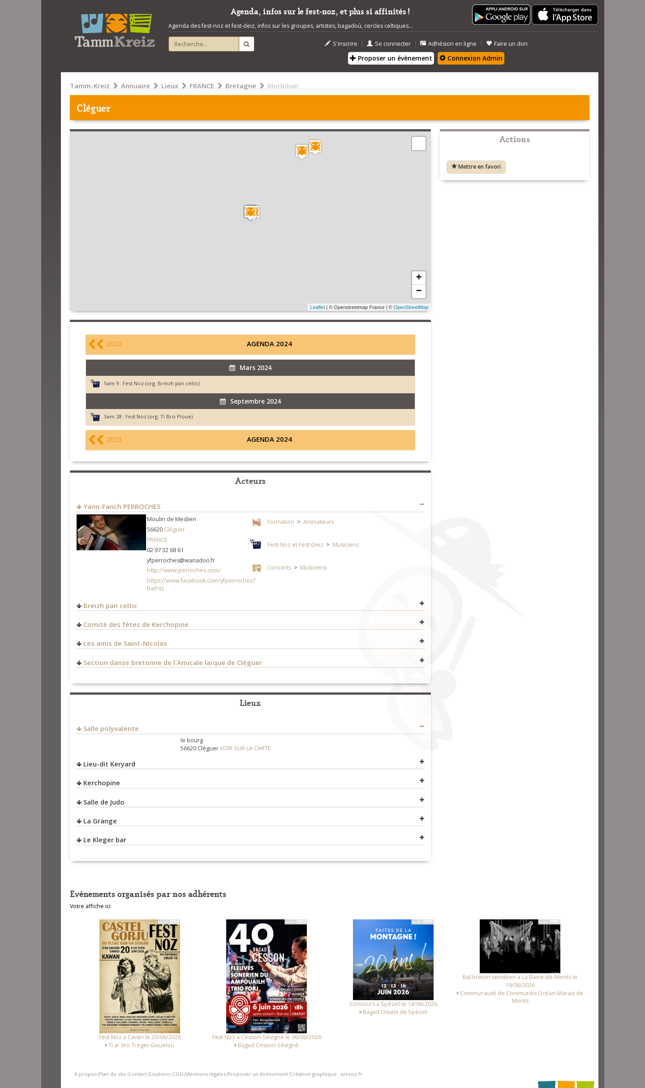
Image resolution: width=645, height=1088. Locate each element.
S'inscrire (341, 44)
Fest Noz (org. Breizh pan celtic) (161, 383)
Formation (280, 522)
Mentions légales (205, 1074)
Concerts (279, 567)
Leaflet (317, 307)
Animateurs (318, 522)
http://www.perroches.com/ (184, 570)
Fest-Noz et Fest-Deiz (295, 544)
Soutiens (159, 1074)
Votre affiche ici (90, 906)
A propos (85, 1074)
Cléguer (174, 529)
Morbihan (282, 85)
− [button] (418, 291)
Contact (137, 1074)
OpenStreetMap (411, 307)
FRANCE (201, 85)
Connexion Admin (471, 58)
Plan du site (112, 1074)
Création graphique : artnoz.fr (326, 1074)
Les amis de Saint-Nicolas (125, 643)
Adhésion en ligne (448, 44)
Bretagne (240, 85)
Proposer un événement (258, 1074)
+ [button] (418, 278)
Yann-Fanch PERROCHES (121, 506)
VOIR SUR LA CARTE (245, 748)
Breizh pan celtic (110, 605)
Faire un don (507, 44)
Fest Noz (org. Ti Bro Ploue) (159, 416)
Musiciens (345, 544)
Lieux (169, 85)
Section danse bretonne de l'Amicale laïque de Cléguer (172, 662)
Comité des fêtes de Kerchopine (136, 624)
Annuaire (135, 85)
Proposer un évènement (391, 58)
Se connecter (389, 44)
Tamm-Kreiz (90, 85)
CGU (177, 1074)
